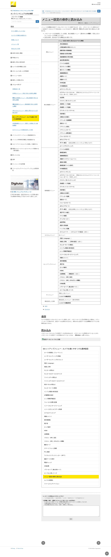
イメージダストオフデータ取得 (53, 409)
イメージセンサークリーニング (53, 406)
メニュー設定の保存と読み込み (53, 476)
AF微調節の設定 (48, 395)
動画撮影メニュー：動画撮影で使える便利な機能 (25, 105)
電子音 (46, 423)
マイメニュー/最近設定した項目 (23, 130)
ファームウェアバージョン (51, 484)
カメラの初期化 (48, 480)
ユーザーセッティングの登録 (52, 356)
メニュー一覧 (15, 44)
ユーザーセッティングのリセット (53, 359)
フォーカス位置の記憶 (50, 402)
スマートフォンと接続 (50, 448)
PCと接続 (47, 452)
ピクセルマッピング (50, 413)
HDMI (45, 430)
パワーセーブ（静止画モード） (53, 469)
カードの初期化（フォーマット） (53, 352)
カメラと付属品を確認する (18, 35)
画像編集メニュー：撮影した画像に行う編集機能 (25, 124)
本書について (15, 40)
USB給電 (46, 466)
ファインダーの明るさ (50, 377)
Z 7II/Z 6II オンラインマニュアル (52, 11)
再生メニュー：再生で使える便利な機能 (25, 93)
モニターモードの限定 (50, 388)
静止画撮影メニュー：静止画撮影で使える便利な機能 (25, 99)
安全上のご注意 (15, 48)
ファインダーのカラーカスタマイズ (54, 381)
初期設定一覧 (16, 89)
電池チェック (48, 462)
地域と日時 (47, 367)
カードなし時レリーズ (50, 473)
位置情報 (46, 434)
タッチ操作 (47, 427)
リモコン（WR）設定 (50, 437)
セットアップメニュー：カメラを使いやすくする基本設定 (25, 118)
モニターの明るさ (49, 370)
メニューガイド (65, 11)
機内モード (47, 445)
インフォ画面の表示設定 (51, 391)
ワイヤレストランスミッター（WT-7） (55, 455)
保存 (46, 306)
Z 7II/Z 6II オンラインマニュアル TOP (22, 10)
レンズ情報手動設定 (50, 398)
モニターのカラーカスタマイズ (53, 374)
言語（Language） (49, 363)
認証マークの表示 (49, 459)
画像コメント (48, 416)
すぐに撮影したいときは (18, 31)
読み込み (47, 309)
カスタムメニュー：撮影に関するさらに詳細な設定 (25, 111)
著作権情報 (47, 420)
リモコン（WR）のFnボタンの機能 (54, 441)
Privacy (13, 548)
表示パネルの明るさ (50, 384)
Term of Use (20, 548)
